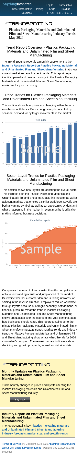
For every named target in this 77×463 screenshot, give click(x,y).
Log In (50, 5)
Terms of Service (11, 444)
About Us (7, 447)
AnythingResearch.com (62, 444)
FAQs (52, 9)
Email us (65, 9)
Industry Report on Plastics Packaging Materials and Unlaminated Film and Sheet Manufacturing (33, 417)
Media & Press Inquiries (28, 447)
